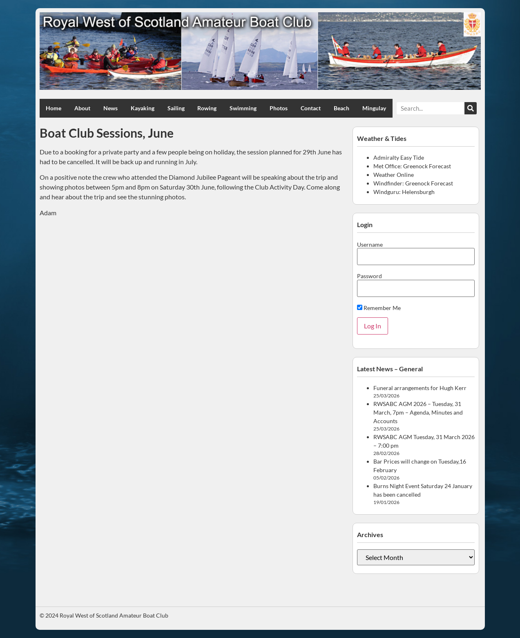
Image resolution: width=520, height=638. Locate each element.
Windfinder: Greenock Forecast (413, 183)
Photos (279, 108)
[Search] (470, 108)
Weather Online (393, 174)
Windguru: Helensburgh (404, 191)
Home (53, 108)
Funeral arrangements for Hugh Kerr (419, 387)
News (110, 108)
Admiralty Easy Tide (398, 157)
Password (369, 276)
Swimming (243, 108)
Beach (341, 108)
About (82, 108)
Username (370, 245)
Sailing (176, 108)
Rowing (206, 108)
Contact (311, 108)
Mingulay (374, 108)
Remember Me (379, 308)
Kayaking (142, 108)
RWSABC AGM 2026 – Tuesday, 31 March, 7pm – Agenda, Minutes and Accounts (418, 412)
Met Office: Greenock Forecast (412, 166)
